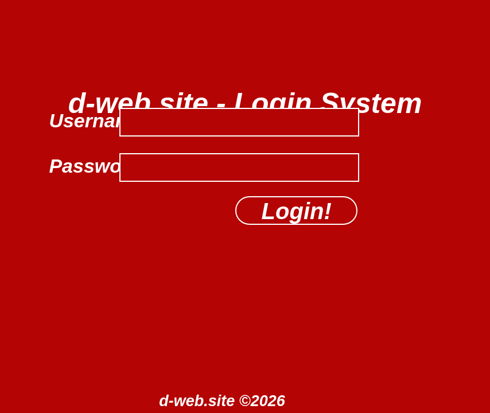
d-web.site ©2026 (222, 401)
